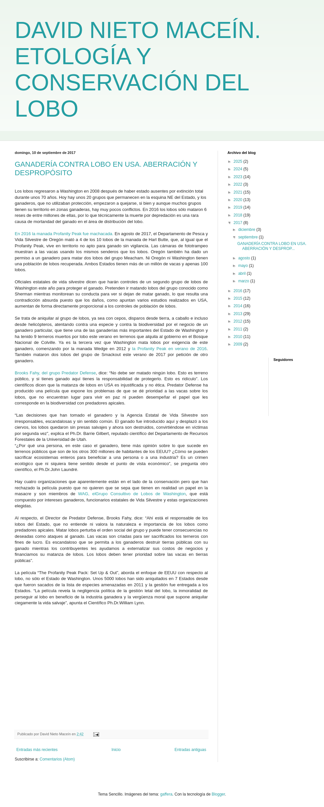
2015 (238, 298)
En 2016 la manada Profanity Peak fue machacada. (64, 233)
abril (242, 273)
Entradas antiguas (190, 749)
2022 (238, 184)
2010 (238, 336)
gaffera (166, 794)
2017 (238, 222)
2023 (238, 177)
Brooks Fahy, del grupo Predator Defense (55, 372)
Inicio (116, 749)
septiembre (248, 237)
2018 (238, 215)
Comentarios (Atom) (57, 759)
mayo (243, 265)
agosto (244, 258)
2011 (238, 329)
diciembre (247, 229)
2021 (238, 192)
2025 (238, 161)
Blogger (218, 794)
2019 (238, 207)
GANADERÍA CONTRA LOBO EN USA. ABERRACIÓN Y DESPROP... (271, 246)
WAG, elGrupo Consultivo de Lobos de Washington (132, 493)
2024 (238, 169)
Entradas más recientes (37, 749)
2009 (238, 344)
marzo (244, 281)
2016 (238, 291)
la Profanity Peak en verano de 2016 (169, 348)
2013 (238, 313)
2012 (238, 321)
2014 (238, 306)
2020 (238, 199)
